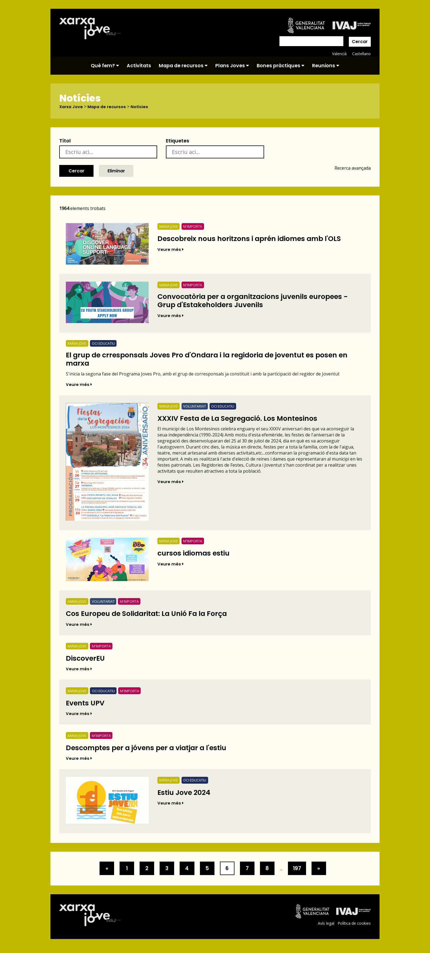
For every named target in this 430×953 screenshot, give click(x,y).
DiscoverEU (87, 661)
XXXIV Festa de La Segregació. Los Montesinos (244, 420)
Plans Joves (232, 65)
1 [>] (120, 874)
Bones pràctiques (280, 65)
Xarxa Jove (72, 107)
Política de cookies (354, 928)
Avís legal (325, 928)
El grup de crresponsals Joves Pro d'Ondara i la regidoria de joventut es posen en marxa (213, 360)
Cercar (360, 41)
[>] (98, 874)
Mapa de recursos (183, 65)
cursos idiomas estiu (196, 555)
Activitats (139, 65)
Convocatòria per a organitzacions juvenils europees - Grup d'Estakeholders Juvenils (258, 302)
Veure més (170, 249)
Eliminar (116, 171)
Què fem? (105, 65)
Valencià (339, 53)
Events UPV (87, 707)
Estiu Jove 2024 (186, 797)
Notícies (144, 107)
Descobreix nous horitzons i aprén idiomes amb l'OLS (257, 238)
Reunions (325, 65)
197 (304, 874)
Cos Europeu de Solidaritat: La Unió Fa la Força (153, 616)
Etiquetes (177, 141)
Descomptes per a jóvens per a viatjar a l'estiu (153, 752)
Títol (65, 141)
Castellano (361, 53)
